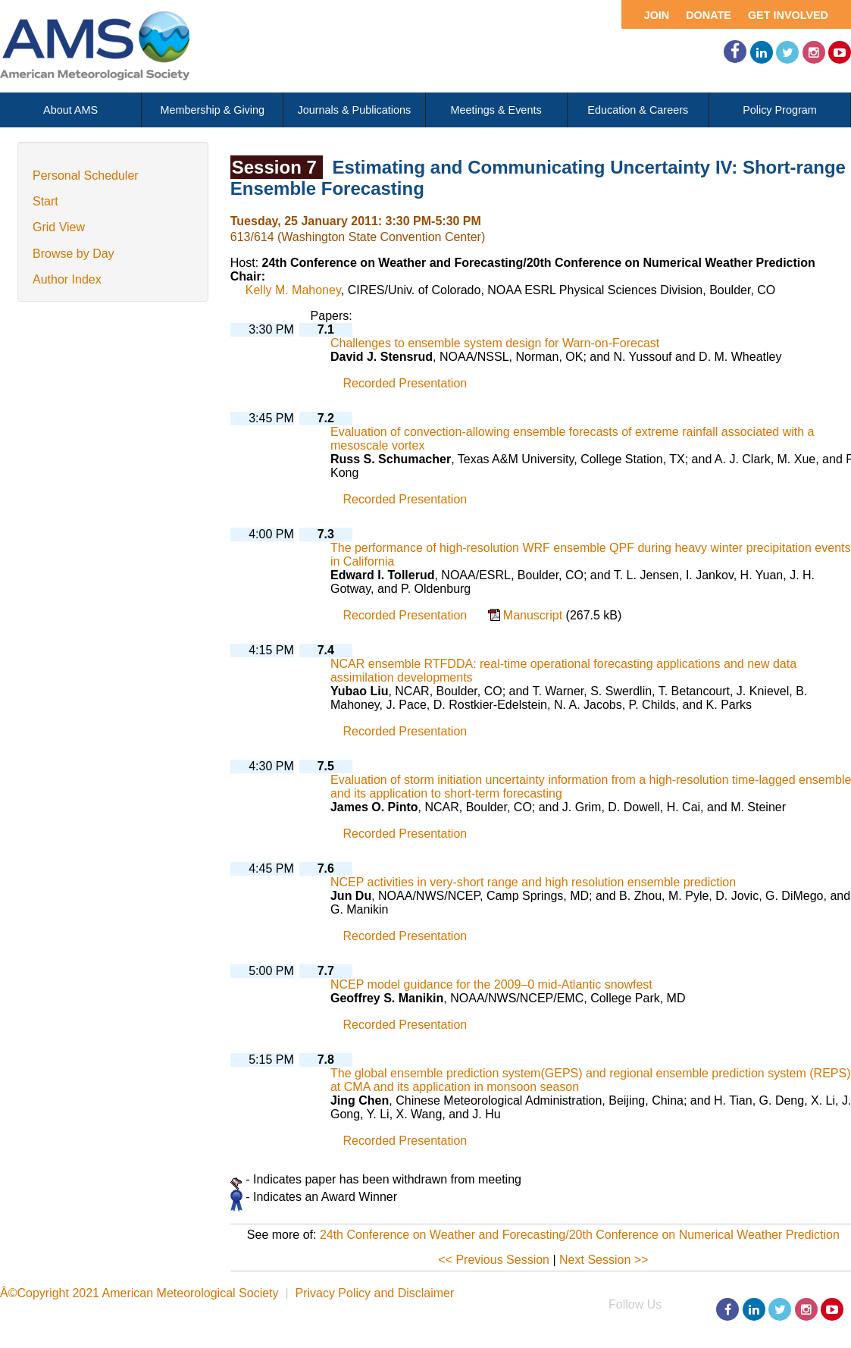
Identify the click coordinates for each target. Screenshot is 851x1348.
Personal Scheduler (86, 175)
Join (657, 15)
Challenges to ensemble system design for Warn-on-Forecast (494, 343)
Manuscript (534, 615)
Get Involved (788, 15)
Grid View (59, 227)
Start (45, 201)
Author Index (67, 279)
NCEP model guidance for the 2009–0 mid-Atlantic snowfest (491, 984)
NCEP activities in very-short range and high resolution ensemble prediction (533, 882)
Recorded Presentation (405, 383)
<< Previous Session (493, 1259)
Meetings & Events (496, 110)
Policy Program (780, 110)
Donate (708, 15)
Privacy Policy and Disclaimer (374, 1293)
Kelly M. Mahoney (293, 290)
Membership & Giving (212, 110)
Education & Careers (637, 110)
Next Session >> (603, 1259)
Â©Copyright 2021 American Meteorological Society (139, 1293)
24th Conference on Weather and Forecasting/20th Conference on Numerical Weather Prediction (580, 1234)
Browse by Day (73, 253)
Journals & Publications (354, 110)
